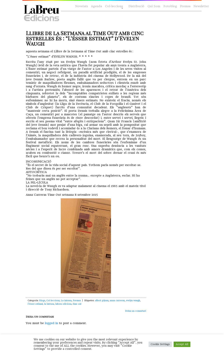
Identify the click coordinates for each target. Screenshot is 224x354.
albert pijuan (101, 300)
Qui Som (154, 6)
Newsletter (201, 6)
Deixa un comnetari (135, 311)
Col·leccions (113, 6)
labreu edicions (63, 304)
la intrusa (49, 304)
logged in (51, 323)
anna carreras (117, 300)
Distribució (136, 6)
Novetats (81, 6)
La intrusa (66, 300)
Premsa (185, 6)
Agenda (96, 6)
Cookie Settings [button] (160, 344)
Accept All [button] (182, 344)
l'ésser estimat (35, 304)
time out (77, 304)
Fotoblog (170, 6)
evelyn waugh (133, 300)
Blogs (42, 300)
